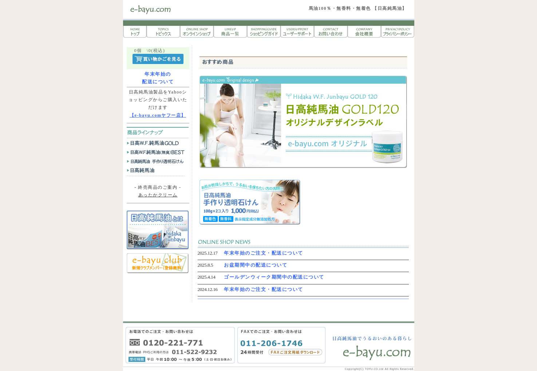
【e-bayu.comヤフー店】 (158, 115)
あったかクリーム (158, 195)
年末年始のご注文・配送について (263, 253)
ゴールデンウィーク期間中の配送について (274, 277)
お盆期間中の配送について (255, 265)
